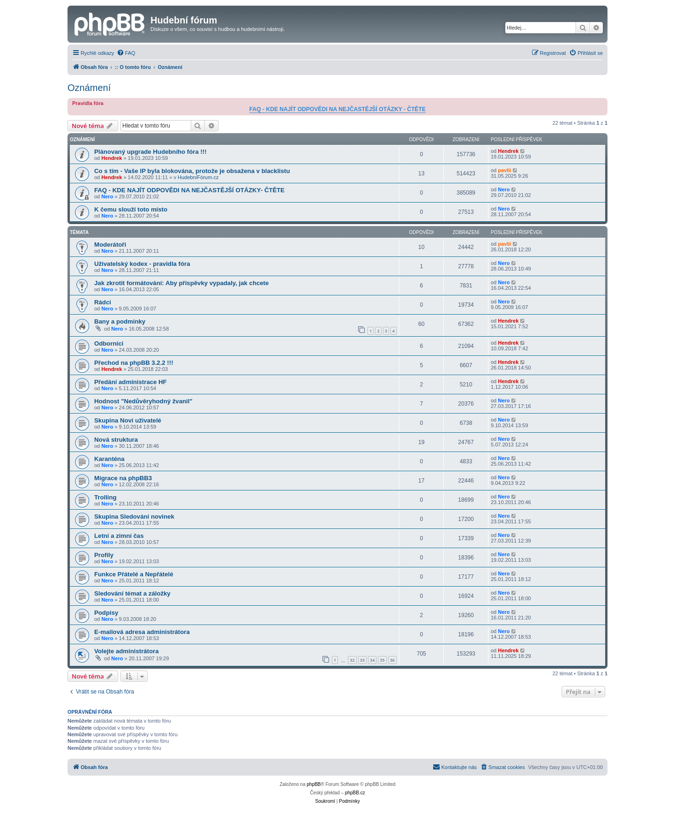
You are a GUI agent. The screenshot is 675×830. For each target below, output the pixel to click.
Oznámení (89, 88)
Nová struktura (116, 439)
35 (382, 660)
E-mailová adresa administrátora (142, 631)
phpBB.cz (355, 792)
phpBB (314, 784)
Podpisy (106, 612)
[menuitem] (126, 53)
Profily (103, 554)
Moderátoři (110, 244)
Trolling (105, 497)
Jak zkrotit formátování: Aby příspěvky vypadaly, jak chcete (181, 283)
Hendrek (111, 158)
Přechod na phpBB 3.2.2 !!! (133, 362)
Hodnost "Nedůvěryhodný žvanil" (143, 401)
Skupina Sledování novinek (134, 516)
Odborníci (108, 343)
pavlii (504, 170)
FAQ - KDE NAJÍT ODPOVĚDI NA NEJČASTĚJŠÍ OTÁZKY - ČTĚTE (337, 109)
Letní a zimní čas (119, 535)
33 (362, 660)
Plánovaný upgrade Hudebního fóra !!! (150, 151)
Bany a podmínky (119, 321)
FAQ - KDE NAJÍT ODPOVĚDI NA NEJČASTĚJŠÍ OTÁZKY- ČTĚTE (189, 190)
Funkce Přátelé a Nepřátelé (133, 574)
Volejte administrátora (126, 651)
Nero (107, 196)
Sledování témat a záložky (132, 593)
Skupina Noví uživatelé (127, 420)
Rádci (102, 302)
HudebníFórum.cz (198, 177)
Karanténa (109, 458)
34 (372, 660)
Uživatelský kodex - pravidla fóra (142, 263)
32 (352, 660)
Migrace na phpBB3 (123, 478)
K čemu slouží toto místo (130, 209)
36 (392, 660)
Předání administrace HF (130, 381)
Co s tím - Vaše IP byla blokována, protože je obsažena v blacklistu (192, 170)
